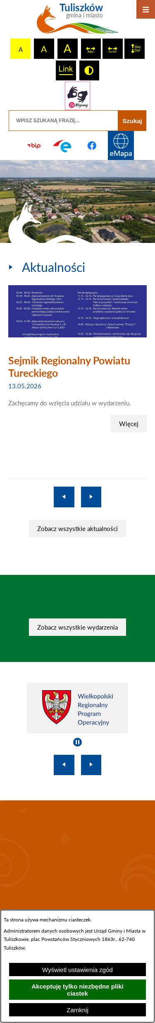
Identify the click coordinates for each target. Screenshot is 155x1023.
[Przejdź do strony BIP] (33, 145)
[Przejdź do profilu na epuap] (62, 145)
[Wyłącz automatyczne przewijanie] (77, 742)
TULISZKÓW (77, 856)
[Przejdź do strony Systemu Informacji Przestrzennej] (121, 145)
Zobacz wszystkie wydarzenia (77, 627)
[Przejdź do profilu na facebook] (92, 145)
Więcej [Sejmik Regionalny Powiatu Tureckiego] (128, 423)
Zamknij (77, 1009)
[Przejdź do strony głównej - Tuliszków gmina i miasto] (77, 21)
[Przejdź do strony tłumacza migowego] (77, 95)
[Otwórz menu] (145, 9)
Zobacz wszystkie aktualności (77, 528)
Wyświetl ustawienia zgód (77, 969)
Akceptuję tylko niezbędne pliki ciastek (77, 990)
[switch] (91, 49)
